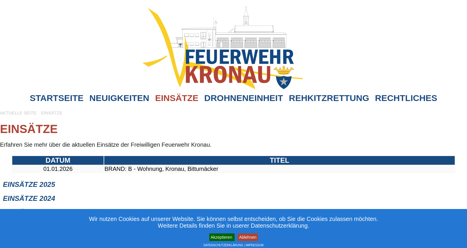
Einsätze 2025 (29, 184)
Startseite (56, 98)
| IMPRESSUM (254, 245)
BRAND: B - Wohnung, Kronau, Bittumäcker (161, 169)
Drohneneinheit (243, 98)
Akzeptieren (222, 237)
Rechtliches (406, 98)
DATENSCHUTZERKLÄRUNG (223, 245)
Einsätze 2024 (29, 198)
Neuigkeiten (119, 98)
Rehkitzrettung (329, 98)
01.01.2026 (57, 169)
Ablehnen (247, 237)
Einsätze (176, 98)
